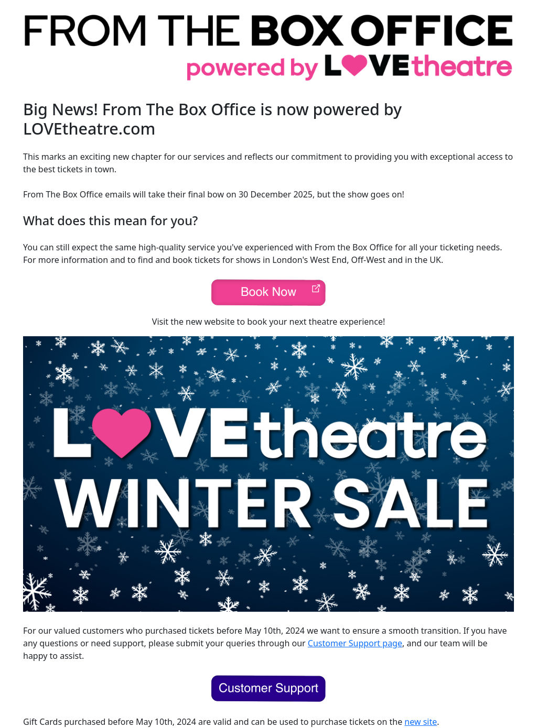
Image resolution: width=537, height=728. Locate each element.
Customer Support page (355, 643)
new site (420, 721)
